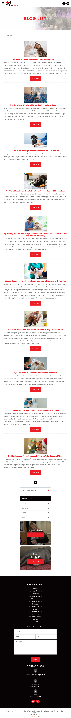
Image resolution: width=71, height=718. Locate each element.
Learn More (35, 535)
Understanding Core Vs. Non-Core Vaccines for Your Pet (35, 410)
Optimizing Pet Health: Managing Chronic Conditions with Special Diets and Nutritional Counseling (35, 235)
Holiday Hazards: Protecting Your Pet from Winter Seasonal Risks (35, 456)
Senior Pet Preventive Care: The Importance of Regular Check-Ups (35, 329)
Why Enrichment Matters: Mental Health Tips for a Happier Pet (35, 105)
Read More (35, 79)
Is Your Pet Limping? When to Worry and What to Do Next (35, 151)
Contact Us (35, 561)
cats (23, 517)
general (25, 508)
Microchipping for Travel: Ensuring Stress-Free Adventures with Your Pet (35, 281)
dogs (24, 504)
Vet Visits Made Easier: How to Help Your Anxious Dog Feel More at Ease (35, 191)
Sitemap (35, 713)
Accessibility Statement (44, 711)
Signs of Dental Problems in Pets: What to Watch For (35, 373)
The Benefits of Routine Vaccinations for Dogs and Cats (35, 59)
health (24, 513)
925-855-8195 (35, 687)
